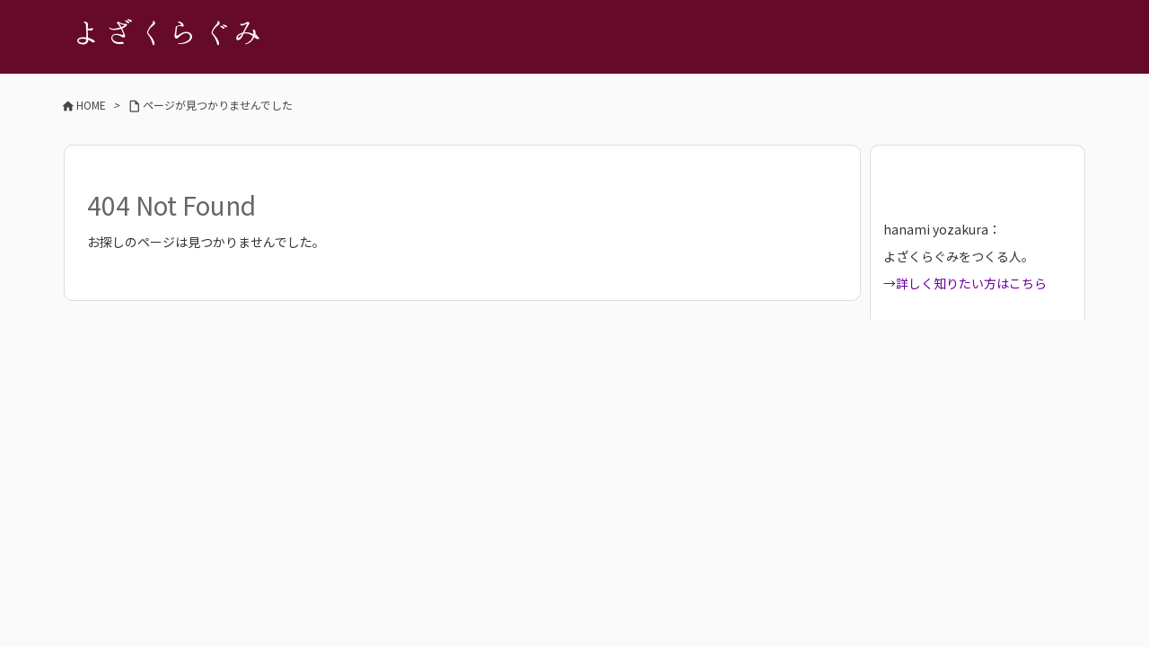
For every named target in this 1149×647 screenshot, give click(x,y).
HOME (91, 104)
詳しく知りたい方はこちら (971, 283)
